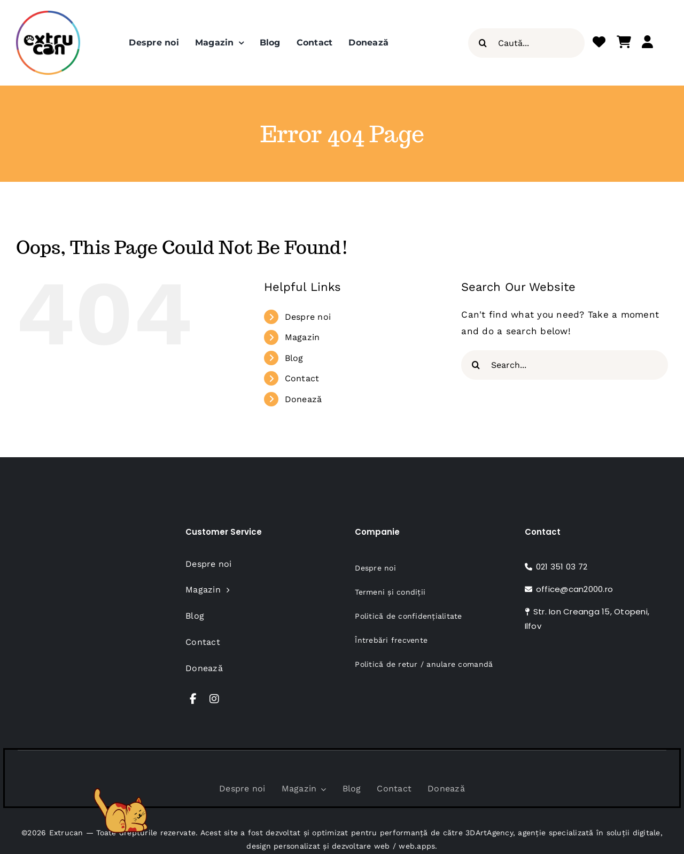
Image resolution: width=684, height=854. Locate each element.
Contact (302, 378)
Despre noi (308, 317)
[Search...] (564, 365)
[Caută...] (526, 43)
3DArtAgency (489, 832)
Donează (303, 399)
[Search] (483, 43)
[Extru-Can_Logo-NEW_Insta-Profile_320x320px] (48, 15)
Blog (294, 358)
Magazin (302, 337)
